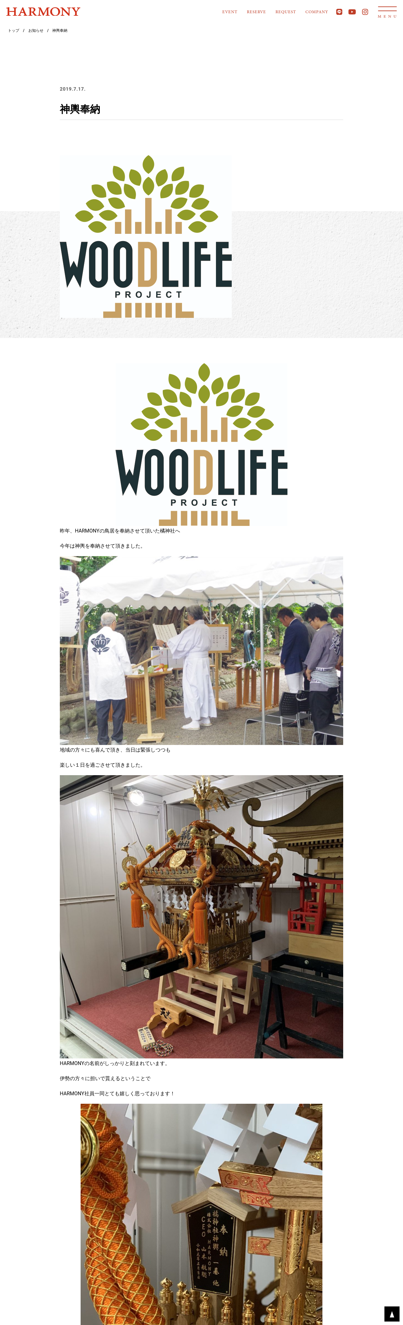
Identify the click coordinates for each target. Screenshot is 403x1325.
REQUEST (285, 12)
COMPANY (316, 12)
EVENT (229, 12)
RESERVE (256, 12)
